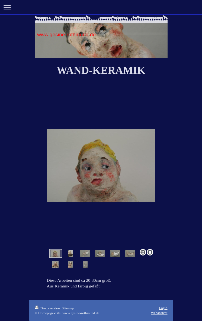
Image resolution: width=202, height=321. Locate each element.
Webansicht (159, 313)
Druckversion (48, 308)
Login (163, 308)
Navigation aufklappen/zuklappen (101, 7)
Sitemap (68, 308)
